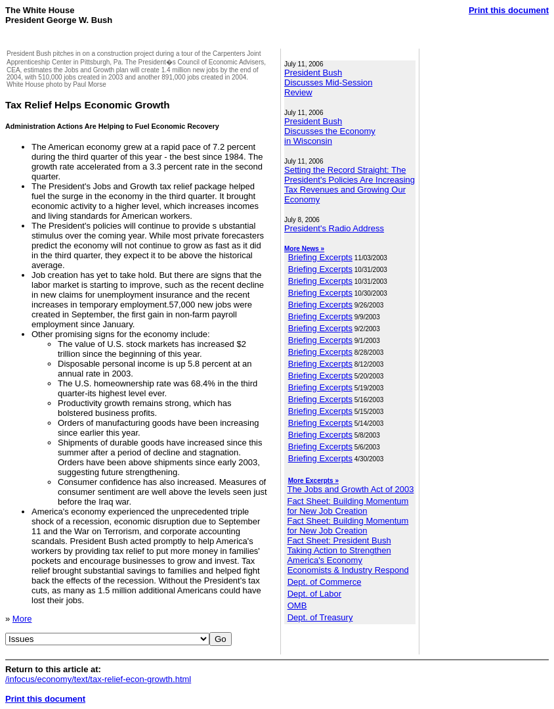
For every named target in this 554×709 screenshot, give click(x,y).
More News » (304, 248)
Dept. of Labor (314, 594)
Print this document (509, 10)
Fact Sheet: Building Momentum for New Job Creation (347, 506)
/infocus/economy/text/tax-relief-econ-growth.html (98, 679)
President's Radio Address (334, 228)
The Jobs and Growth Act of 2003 (350, 489)
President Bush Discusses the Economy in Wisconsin (329, 131)
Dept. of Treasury (320, 617)
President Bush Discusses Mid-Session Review (328, 82)
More (22, 619)
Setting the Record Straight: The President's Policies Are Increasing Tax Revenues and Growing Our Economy (349, 184)
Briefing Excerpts (320, 257)
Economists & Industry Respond (348, 570)
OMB (297, 605)
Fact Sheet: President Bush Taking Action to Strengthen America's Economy (339, 550)
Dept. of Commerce (325, 582)
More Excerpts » (313, 480)
